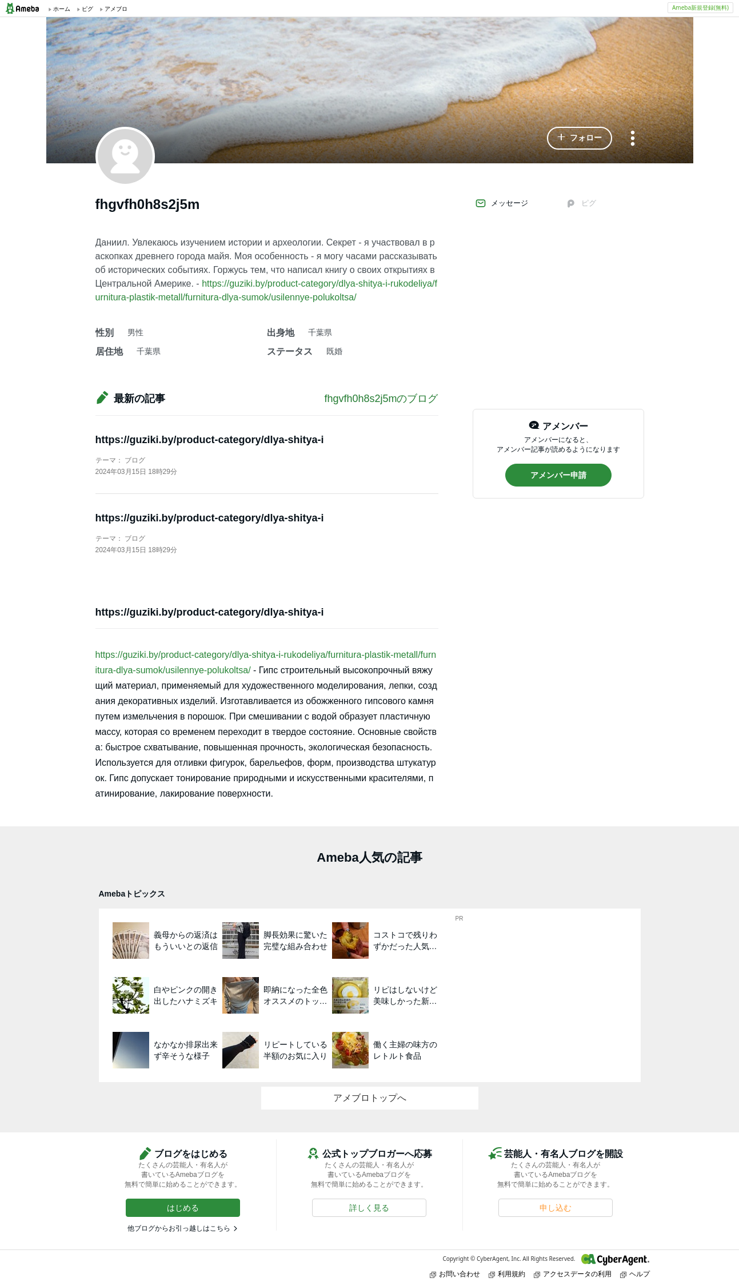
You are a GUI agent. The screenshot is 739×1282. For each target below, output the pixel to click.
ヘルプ (635, 1274)
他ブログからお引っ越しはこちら (178, 1228)
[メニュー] (632, 139)
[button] (579, 138)
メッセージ (501, 203)
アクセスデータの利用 (573, 1274)
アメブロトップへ (369, 1098)
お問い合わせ (455, 1274)
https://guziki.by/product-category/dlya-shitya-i (209, 439)
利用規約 (507, 1274)
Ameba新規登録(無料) (700, 7)
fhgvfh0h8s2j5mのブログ (381, 398)
